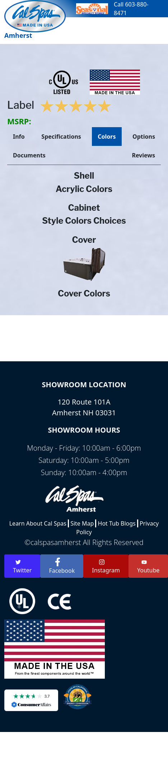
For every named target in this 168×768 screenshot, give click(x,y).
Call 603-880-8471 (131, 8)
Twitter (22, 566)
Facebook (62, 566)
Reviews (143, 155)
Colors (107, 136)
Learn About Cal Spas (37, 523)
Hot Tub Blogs (117, 523)
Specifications (61, 136)
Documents (29, 155)
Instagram (106, 566)
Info (19, 136)
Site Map (82, 523)
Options (143, 136)
